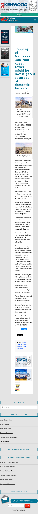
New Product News (6, 433)
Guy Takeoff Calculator (7, 484)
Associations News (6, 420)
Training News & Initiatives (8, 437)
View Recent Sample (18, 510)
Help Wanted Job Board (7, 467)
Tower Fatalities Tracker (8, 471)
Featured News (20, 92)
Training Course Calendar (8, 475)
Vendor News (4, 441)
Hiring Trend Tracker (6, 479)
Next (27, 505)
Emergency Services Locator (9, 462)
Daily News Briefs (5, 428)
